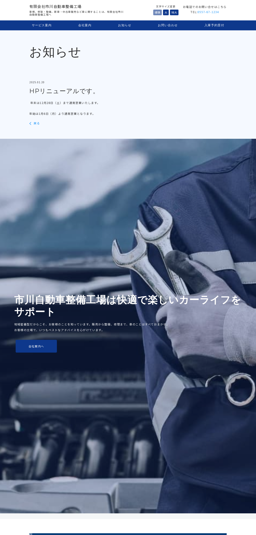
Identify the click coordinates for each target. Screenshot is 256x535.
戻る (37, 123)
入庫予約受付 (214, 25)
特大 (174, 12)
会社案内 (85, 25)
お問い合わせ (168, 25)
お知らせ (125, 25)
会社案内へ (36, 346)
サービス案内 (41, 25)
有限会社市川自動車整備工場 (59, 7)
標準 (157, 12)
